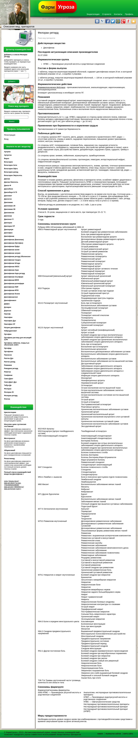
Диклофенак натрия (12, 254)
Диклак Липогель (11, 183)
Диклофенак (9, 237)
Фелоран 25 (9, 393)
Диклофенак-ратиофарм (14, 284)
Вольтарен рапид (11, 173)
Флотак (7, 400)
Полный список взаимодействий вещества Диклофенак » (17, 474)
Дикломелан (9, 213)
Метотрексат (9, 439)
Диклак (7, 180)
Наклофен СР (9, 325)
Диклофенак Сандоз (12, 261)
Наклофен (8, 318)
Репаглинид (9, 459)
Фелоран (7, 390)
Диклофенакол (10, 301)
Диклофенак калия (11, 250)
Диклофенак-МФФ (11, 281)
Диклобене (8, 190)
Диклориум (8, 230)
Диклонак (8, 217)
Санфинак (8, 376)
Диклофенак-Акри (11, 271)
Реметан (7, 373)
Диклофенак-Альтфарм (13, 278)
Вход (6, 140)
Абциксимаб (9, 451)
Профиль (129, 14)
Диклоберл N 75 (10, 193)
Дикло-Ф (7, 186)
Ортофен (7, 335)
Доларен (7, 308)
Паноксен (8, 356)
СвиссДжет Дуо (10, 383)
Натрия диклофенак (12, 328)
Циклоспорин (10, 413)
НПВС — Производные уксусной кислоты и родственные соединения (74, 64)
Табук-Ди (7, 386)
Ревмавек (8, 366)
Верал (6, 159)
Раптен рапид (9, 363)
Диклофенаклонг (11, 298)
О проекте (106, 14)
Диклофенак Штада (12, 264)
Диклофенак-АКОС (11, 267)
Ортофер (7, 349)
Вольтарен (8, 163)
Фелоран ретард (10, 396)
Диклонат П (9, 220)
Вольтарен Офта (11, 169)
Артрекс (7, 152)
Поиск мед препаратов (46, 38)
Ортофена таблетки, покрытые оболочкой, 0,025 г (16, 345)
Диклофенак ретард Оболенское (17, 257)
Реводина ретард (11, 369)
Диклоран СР (9, 227)
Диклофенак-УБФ (11, 288)
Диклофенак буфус (12, 247)
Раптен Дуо (8, 359)
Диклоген (8, 200)
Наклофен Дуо (10, 322)
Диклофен (8, 234)
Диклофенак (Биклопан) (14, 240)
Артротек (8, 156)
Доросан (7, 311)
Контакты (118, 14)
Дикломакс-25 (9, 207)
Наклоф (7, 315)
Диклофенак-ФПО (11, 291)
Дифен (7, 305)
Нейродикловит (10, 332)
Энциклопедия (92, 14)
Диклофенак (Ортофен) (13, 244)
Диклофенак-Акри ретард (14, 274)
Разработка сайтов (113, 734)
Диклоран (8, 224)
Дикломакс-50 (9, 210)
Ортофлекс (8, 352)
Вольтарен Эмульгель (13, 176)
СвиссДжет (8, 379)
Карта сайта (128, 734)
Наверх (100, 734)
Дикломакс (8, 203)
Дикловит (8, 197)
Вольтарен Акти (10, 166)
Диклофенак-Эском (12, 295)
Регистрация (9, 136)
